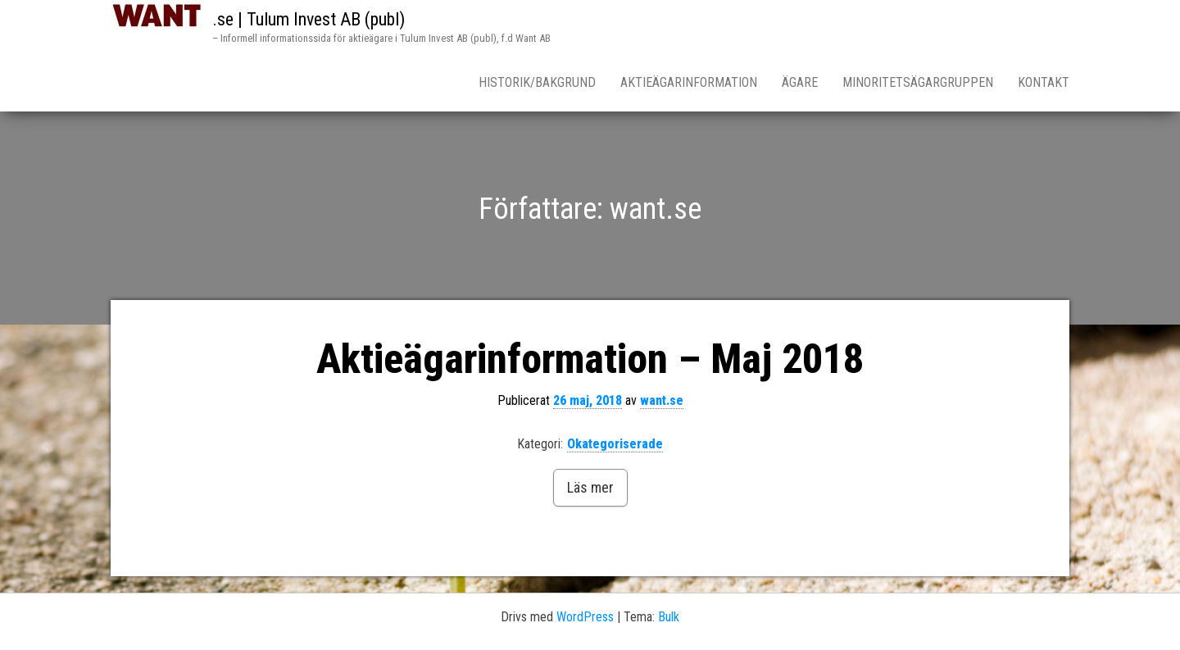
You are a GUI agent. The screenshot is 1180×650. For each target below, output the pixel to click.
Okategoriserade (615, 444)
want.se (661, 400)
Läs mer (590, 487)
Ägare (800, 82)
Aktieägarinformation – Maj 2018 (590, 359)
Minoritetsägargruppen (917, 82)
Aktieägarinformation (688, 82)
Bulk (668, 617)
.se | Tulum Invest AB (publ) (308, 19)
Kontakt (1043, 82)
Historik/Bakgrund (537, 82)
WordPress (585, 617)
